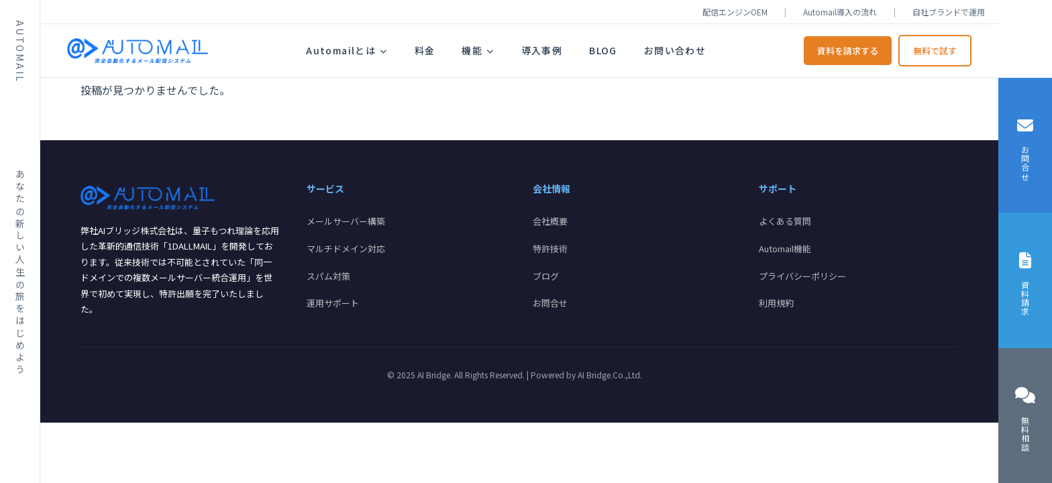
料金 (425, 50)
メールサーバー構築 (346, 221)
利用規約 (776, 303)
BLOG (603, 50)
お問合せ (550, 303)
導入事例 (542, 50)
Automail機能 (785, 248)
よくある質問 (785, 221)
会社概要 (550, 221)
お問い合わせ (675, 50)
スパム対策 (328, 276)
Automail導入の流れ (840, 11)
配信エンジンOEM (735, 11)
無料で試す (935, 50)
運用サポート (333, 303)
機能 (478, 50)
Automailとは (346, 50)
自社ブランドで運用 (948, 11)
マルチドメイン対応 (346, 248)
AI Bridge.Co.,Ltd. (610, 374)
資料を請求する (847, 50)
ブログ (546, 276)
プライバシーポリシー (802, 276)
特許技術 (550, 248)
